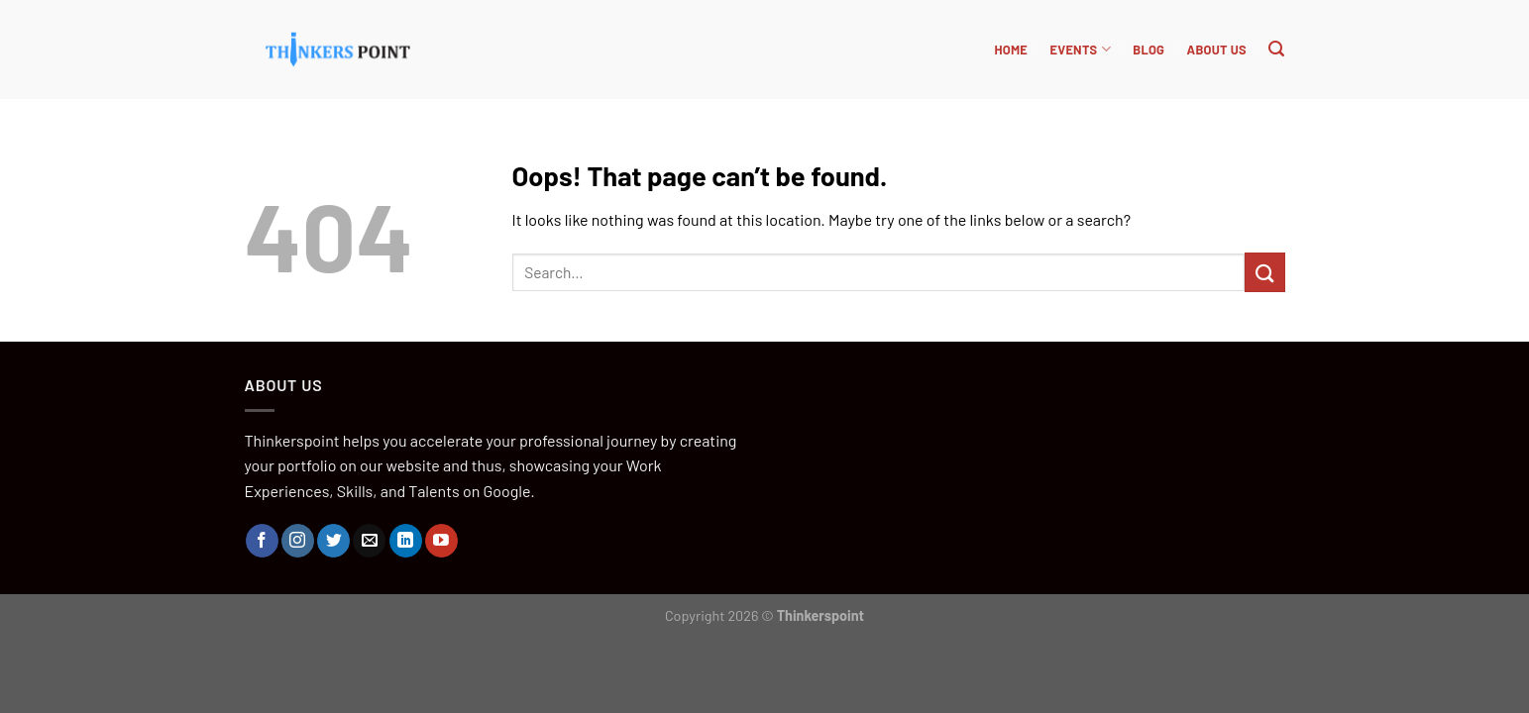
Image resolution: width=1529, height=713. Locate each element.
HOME (1011, 49)
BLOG (1148, 49)
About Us (1217, 49)
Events (1079, 49)
